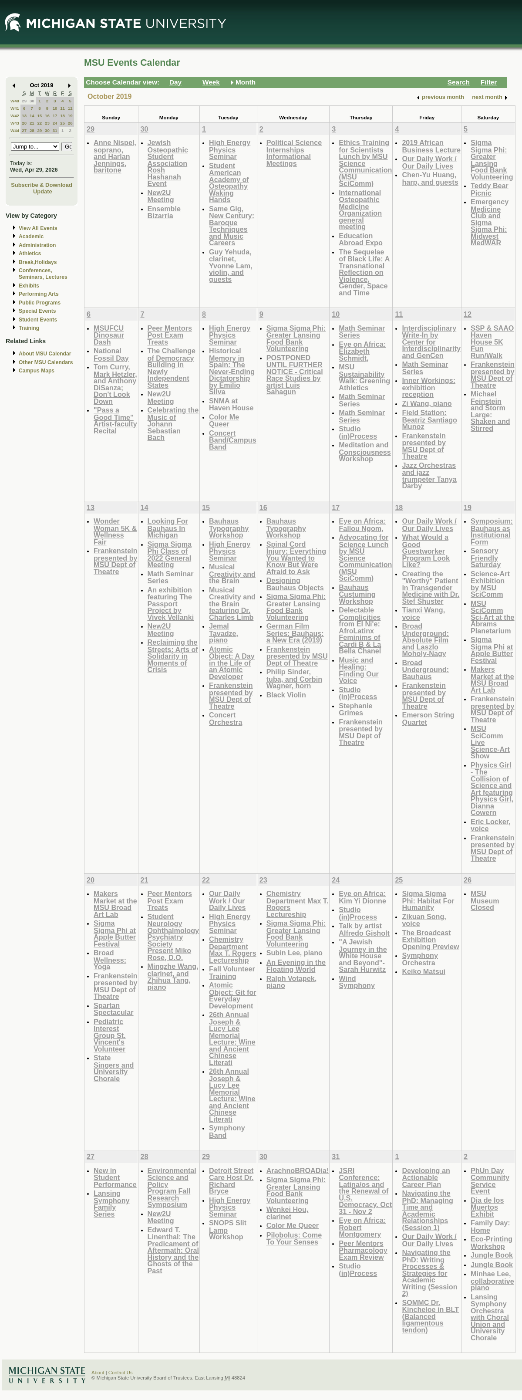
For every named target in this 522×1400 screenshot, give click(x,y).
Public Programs (40, 303)
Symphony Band (227, 1131)
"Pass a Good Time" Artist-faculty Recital (115, 420)
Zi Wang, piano (426, 403)
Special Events (37, 311)
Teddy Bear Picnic (490, 189)
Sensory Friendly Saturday (486, 557)
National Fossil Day (111, 354)
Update (42, 191)
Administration (37, 245)
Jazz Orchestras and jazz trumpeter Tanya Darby (429, 475)
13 (24, 115)
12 (70, 108)
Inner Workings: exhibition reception (428, 387)
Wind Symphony (357, 982)
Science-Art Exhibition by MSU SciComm (490, 584)
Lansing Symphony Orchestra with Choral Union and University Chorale (490, 1317)
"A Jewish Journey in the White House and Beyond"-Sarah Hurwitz (363, 955)
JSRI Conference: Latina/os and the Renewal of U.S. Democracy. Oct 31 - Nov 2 (365, 1191)
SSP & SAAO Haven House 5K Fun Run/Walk (492, 341)
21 (32, 123)
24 (55, 123)
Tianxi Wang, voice (423, 613)
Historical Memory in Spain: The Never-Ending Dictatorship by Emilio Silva (232, 371)
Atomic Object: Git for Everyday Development (232, 995)
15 (39, 115)
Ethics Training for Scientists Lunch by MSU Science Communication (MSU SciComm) (365, 163)
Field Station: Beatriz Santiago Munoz (429, 419)
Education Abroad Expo (361, 239)
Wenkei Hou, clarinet (287, 1213)
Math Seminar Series (362, 331)
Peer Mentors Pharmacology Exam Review (363, 1250)
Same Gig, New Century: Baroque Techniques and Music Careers (231, 226)
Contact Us (120, 1372)
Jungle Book (492, 1255)
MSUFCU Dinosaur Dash (109, 335)
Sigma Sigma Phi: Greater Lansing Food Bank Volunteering (492, 160)
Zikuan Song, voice (424, 920)
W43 (14, 123)
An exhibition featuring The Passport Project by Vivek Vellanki (171, 603)
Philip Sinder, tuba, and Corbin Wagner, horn (294, 679)
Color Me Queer (224, 420)
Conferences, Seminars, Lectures (43, 273)
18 (62, 115)
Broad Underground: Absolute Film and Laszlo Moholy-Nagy (425, 639)
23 (47, 123)
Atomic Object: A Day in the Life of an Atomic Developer (232, 662)
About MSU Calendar (45, 354)
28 (32, 130)
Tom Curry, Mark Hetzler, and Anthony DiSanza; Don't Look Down (115, 384)
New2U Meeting (161, 196)
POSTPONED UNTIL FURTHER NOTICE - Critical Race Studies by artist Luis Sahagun (294, 375)
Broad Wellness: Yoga (110, 960)
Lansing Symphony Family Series (112, 1203)
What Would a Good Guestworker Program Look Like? (426, 550)
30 (32, 100)
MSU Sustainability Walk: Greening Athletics (364, 377)
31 (55, 130)
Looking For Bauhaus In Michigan (168, 528)
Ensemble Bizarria (164, 212)
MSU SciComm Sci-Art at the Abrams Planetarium (493, 617)
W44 (14, 130)
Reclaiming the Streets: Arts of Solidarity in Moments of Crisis (173, 655)
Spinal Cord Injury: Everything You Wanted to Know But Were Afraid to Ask (296, 557)
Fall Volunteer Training (232, 972)
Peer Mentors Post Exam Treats (170, 335)
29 (24, 100)
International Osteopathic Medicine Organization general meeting (360, 210)
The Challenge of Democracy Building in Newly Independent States (171, 368)
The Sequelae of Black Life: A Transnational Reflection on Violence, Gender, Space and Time (364, 272)
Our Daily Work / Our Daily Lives (429, 162)
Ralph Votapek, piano (291, 982)
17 (55, 115)
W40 (14, 100)
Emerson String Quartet (428, 718)
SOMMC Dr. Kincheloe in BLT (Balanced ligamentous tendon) (430, 1316)
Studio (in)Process (358, 432)
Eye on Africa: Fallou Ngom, (362, 524)
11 (62, 108)
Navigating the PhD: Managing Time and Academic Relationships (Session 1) (427, 1210)
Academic (31, 236)
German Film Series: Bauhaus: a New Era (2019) (295, 633)
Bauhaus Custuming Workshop (357, 594)
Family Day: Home (490, 1226)
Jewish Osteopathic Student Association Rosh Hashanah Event (168, 163)
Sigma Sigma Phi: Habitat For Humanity (428, 900)
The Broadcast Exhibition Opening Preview (430, 939)
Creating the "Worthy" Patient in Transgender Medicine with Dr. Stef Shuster (430, 587)
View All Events (38, 228)
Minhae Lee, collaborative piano (492, 1281)
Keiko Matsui (423, 971)
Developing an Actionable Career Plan (426, 1177)
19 (70, 115)
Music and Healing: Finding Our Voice (359, 670)
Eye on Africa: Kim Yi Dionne (362, 897)
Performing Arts (39, 294)
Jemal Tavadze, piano (223, 633)
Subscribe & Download (41, 185)
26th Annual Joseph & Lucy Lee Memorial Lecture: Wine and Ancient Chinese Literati (232, 1038)
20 (24, 123)
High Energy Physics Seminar (229, 149)
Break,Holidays (38, 262)
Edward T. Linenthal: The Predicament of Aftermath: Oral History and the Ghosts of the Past (173, 1250)
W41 (14, 108)
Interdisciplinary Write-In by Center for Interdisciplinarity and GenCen (431, 341)
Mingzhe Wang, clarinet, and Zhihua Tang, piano (173, 976)
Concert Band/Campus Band (232, 440)
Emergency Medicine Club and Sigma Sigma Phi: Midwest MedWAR (490, 222)
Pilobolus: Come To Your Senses (294, 1238)
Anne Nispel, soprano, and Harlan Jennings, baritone (115, 156)
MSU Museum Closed (485, 900)
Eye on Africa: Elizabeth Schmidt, (362, 351)
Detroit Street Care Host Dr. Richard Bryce (231, 1181)
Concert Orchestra (225, 718)
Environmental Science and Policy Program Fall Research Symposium (172, 1188)
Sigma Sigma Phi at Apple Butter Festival (492, 650)
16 (47, 115)
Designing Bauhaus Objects (295, 584)
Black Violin (286, 695)
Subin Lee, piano (294, 953)
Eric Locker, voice (491, 825)
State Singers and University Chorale (114, 1068)
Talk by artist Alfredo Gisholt (364, 929)
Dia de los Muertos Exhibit (487, 1207)
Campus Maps (36, 371)
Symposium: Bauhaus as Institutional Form (492, 531)
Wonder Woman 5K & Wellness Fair (115, 531)
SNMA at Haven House (231, 404)
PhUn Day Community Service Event (490, 1181)
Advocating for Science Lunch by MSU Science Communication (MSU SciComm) (365, 557)
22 (39, 123)
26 (70, 123)
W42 (14, 115)
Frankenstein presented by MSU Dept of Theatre (424, 446)
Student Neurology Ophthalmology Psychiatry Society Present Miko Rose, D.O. (173, 937)
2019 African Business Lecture (431, 146)
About (97, 1372)
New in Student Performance (115, 1177)
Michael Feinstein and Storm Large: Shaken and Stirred (490, 411)
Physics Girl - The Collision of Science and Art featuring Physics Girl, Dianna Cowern (492, 789)
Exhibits (29, 286)
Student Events (38, 320)
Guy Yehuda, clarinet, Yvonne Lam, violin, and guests (231, 265)
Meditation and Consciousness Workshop (365, 452)
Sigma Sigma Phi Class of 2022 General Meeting (170, 554)
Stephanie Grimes (355, 709)
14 (32, 115)
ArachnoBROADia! (297, 1170)
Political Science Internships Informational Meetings (294, 153)
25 (62, 123)
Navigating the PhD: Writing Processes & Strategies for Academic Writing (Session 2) (429, 1272)
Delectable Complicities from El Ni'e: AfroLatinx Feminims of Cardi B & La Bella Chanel (360, 630)
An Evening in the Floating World (296, 966)
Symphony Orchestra (420, 959)
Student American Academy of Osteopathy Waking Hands (229, 183)
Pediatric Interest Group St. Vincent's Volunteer (110, 1035)
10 (55, 108)
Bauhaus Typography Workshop (229, 528)
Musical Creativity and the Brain (232, 574)
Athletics (30, 253)
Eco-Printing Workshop (491, 1242)
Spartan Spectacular (114, 1009)
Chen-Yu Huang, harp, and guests (430, 178)
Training (29, 328)
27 (24, 130)
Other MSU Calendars (46, 362)
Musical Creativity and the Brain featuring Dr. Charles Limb (232, 603)
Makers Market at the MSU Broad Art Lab (492, 679)
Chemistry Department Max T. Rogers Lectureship (232, 949)
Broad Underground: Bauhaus (425, 669)
